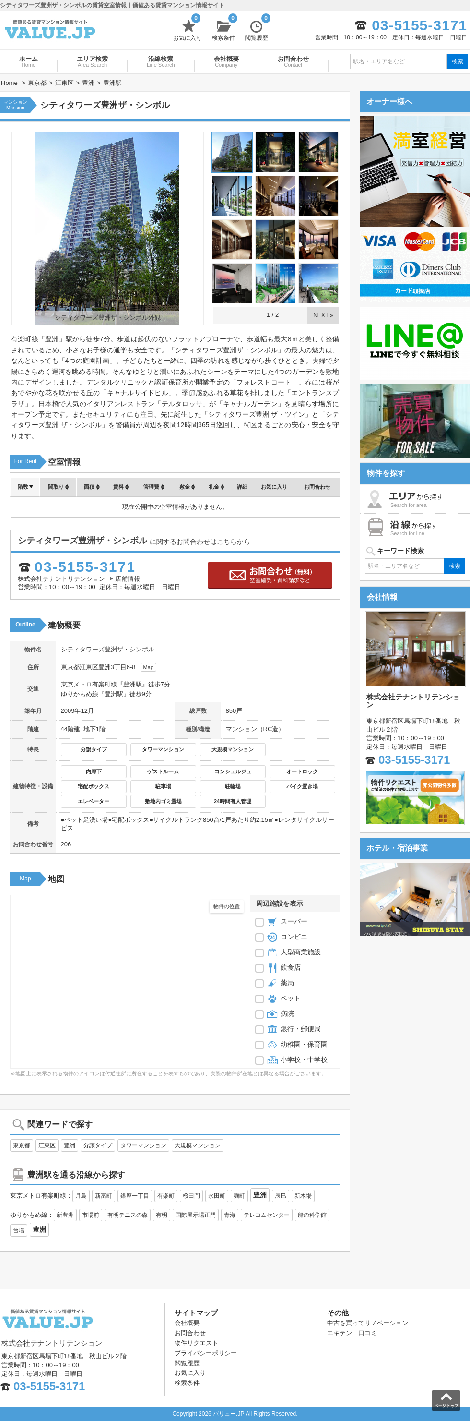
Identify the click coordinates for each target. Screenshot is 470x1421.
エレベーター (93, 801)
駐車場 (163, 786)
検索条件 (224, 28)
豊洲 (104, 667)
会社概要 (226, 61)
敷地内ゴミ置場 (163, 801)
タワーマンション (163, 749)
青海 (229, 1215)
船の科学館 (312, 1215)
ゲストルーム (163, 771)
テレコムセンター (267, 1215)
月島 (81, 1195)
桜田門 (191, 1195)
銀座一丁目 (134, 1195)
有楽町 (166, 1195)
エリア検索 (92, 61)
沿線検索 (161, 61)
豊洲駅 (132, 684)
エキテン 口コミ (352, 1333)
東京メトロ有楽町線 (89, 684)
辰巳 (280, 1195)
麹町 (239, 1195)
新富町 (103, 1195)
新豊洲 (65, 1215)
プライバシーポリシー (206, 1353)
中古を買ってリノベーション (367, 1322)
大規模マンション (233, 749)
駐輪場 (233, 786)
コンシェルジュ (232, 771)
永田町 (216, 1195)
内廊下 (94, 771)
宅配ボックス (93, 786)
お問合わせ (293, 61)
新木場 (303, 1195)
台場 (18, 1230)
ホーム (28, 61)
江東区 (89, 667)
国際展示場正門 (196, 1215)
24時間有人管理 (232, 801)
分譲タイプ (94, 749)
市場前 (90, 1215)
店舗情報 (127, 578)
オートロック (302, 771)
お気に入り (187, 28)
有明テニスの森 (127, 1215)
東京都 (70, 667)
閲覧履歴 (257, 28)
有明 (161, 1215)
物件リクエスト (196, 1343)
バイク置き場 (302, 786)
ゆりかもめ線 (79, 694)
